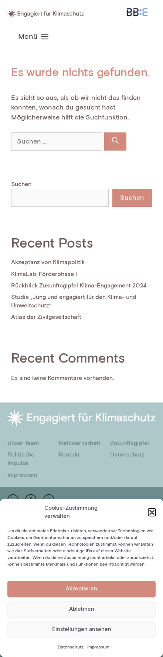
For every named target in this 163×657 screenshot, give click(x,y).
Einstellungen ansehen (81, 629)
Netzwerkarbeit (80, 443)
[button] (152, 512)
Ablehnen (81, 609)
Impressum (98, 647)
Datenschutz (71, 647)
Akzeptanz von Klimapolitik (48, 262)
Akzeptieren (81, 588)
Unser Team (23, 443)
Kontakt (69, 455)
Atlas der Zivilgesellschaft (46, 317)
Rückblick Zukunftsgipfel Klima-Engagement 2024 (79, 286)
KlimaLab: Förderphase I (44, 274)
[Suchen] (115, 141)
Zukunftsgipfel (129, 443)
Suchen (21, 184)
